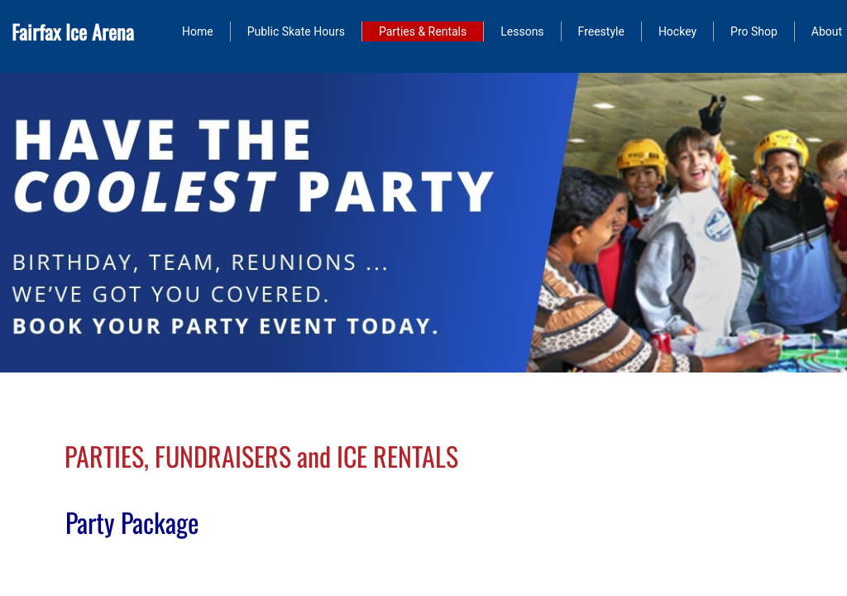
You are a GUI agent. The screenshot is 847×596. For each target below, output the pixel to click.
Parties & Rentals (423, 31)
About (826, 31)
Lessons (521, 31)
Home (197, 31)
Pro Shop (754, 31)
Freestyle (601, 31)
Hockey (677, 31)
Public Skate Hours (296, 31)
